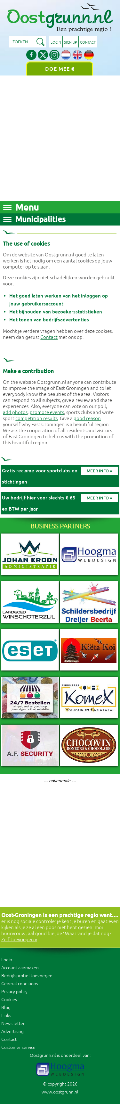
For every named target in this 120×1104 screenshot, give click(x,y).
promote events (47, 413)
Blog (6, 1007)
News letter (13, 1023)
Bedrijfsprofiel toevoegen (26, 976)
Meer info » (99, 471)
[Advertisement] (60, 138)
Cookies (9, 999)
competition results (36, 419)
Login (56, 42)
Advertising (12, 1031)
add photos (15, 413)
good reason (87, 419)
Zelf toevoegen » (19, 940)
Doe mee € (60, 69)
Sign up (70, 42)
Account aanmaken (20, 968)
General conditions (19, 983)
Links (6, 1015)
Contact (88, 42)
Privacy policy (14, 991)
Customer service (18, 1047)
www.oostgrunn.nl (60, 1092)
